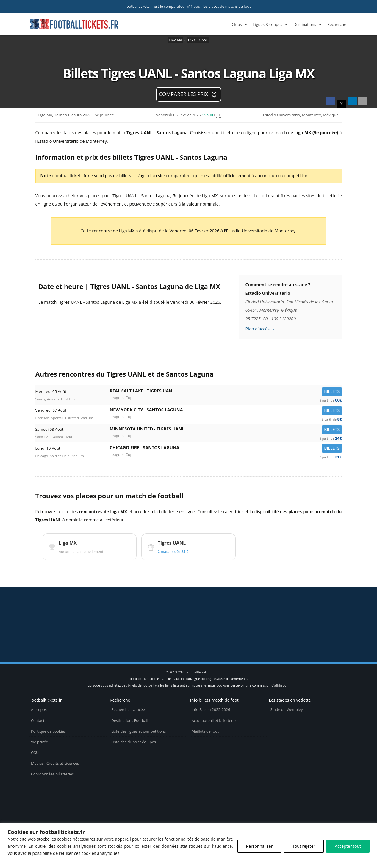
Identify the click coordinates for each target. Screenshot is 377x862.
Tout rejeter (303, 846)
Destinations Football (129, 720)
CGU (35, 752)
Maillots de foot (205, 731)
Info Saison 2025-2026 (211, 709)
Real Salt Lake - (226, 391)
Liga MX (175, 39)
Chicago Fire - (226, 448)
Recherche (336, 24)
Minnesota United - (226, 430)
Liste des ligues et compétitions (138, 731)
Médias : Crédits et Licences (55, 763)
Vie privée (39, 742)
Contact (37, 720)
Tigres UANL (198, 39)
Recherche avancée (128, 709)
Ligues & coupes (267, 24)
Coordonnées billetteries (52, 774)
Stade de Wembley (286, 709)
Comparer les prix (183, 94)
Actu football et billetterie (214, 720)
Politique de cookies (48, 731)
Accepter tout (348, 846)
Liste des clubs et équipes (133, 742)
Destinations (304, 24)
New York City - (226, 411)
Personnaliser (259, 846)
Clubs (237, 24)
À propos (39, 709)
